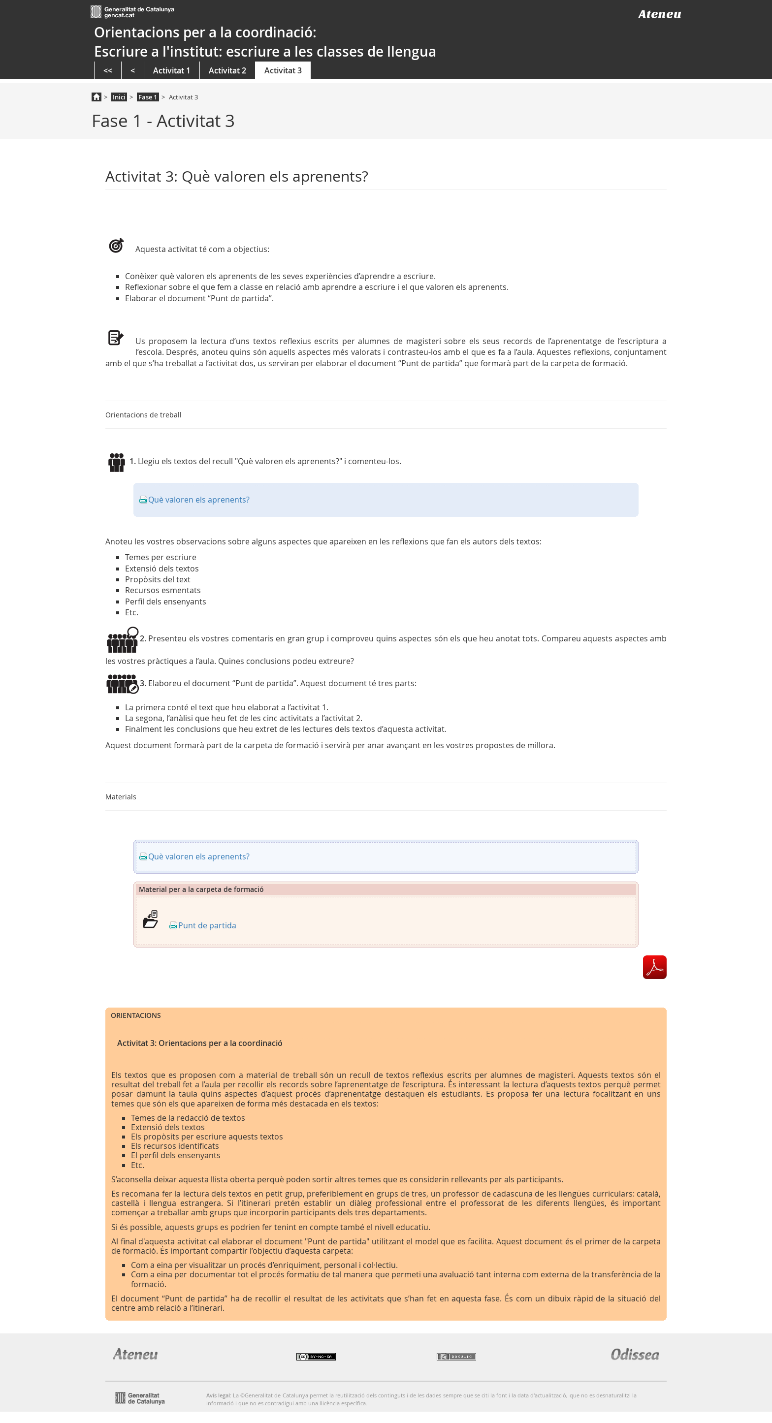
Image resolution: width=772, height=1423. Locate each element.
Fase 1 (147, 97)
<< (107, 70)
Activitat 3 (283, 70)
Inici (119, 97)
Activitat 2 (227, 70)
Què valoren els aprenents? (199, 499)
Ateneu (660, 14)
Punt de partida (207, 925)
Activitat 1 (172, 70)
